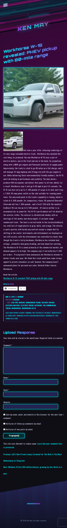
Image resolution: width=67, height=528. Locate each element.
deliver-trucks (48, 302)
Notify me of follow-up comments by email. (23, 423)
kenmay (21, 297)
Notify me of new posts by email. (19, 429)
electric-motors (13, 305)
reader (16, 299)
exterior (38, 305)
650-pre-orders (18, 302)
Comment (7, 345)
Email (6, 389)
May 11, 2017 (10, 297)
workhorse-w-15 (29, 308)
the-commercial (49, 305)
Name (6, 377)
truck (8, 308)
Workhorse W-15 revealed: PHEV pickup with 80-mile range (28, 278)
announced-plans (33, 302)
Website (6, 402)
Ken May (33, 26)
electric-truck (27, 305)
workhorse (16, 308)
